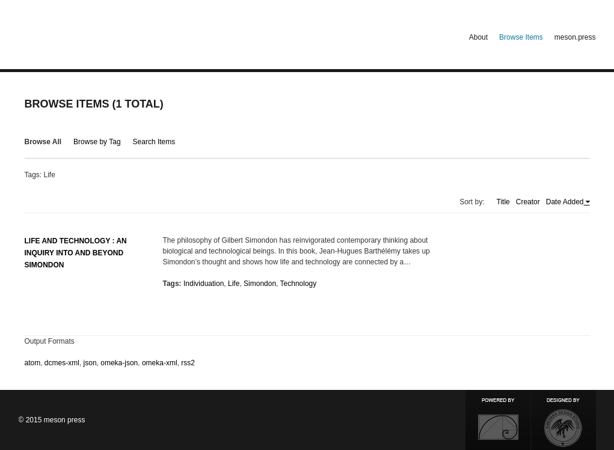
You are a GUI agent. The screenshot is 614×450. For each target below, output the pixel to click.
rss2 (188, 363)
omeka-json (119, 363)
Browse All (43, 142)
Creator (528, 202)
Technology (298, 283)
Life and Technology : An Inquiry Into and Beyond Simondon (76, 253)
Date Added (565, 202)
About (478, 37)
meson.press (575, 37)
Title (503, 202)
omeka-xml (159, 363)
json (90, 363)
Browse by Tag (97, 142)
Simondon (260, 283)
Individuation (203, 283)
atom (33, 363)
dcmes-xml (62, 363)
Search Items (154, 142)
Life (233, 283)
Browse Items (521, 37)
